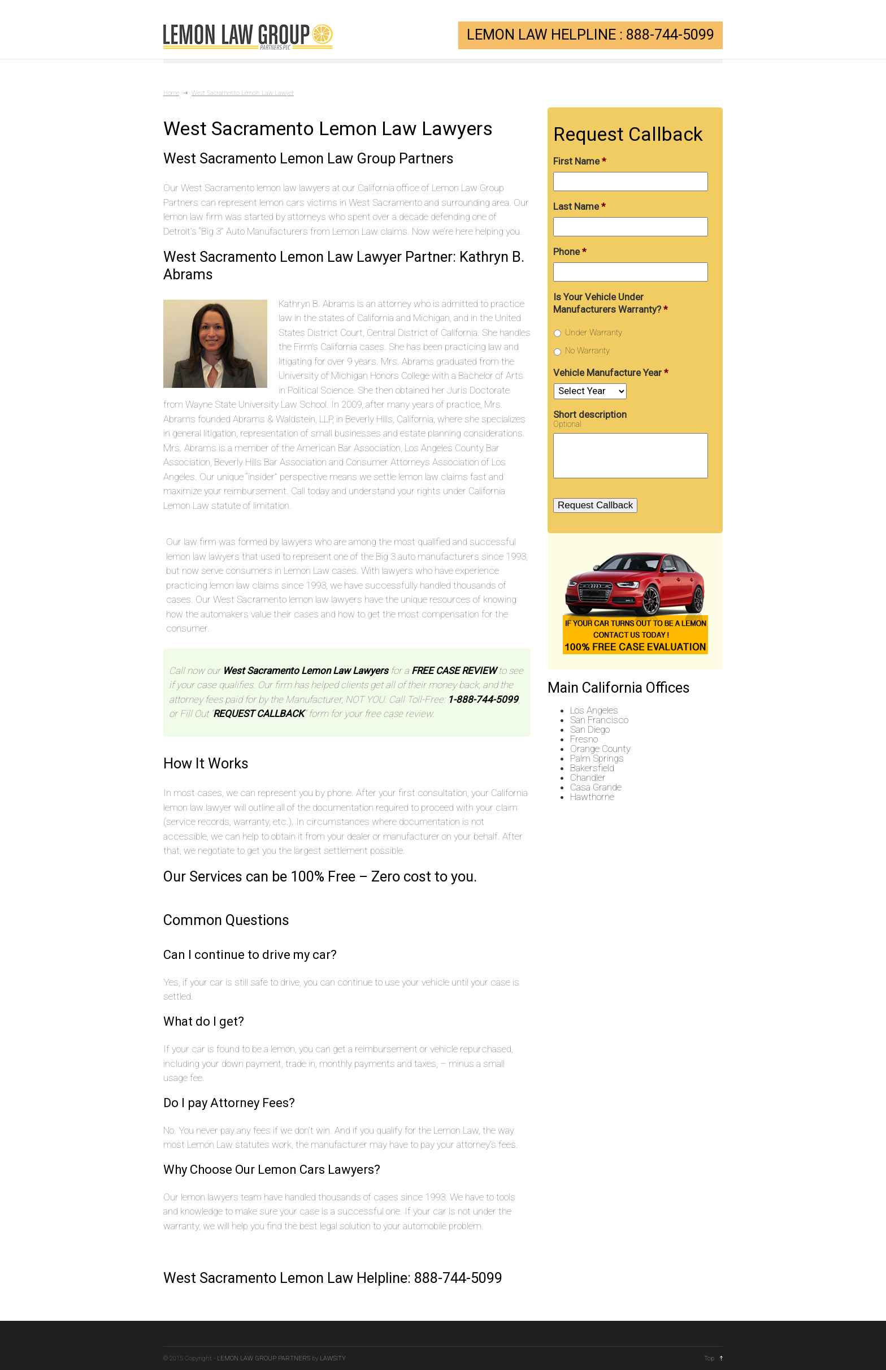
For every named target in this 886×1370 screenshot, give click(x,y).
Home (171, 93)
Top (709, 1358)
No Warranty (587, 350)
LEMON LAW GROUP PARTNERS (263, 1358)
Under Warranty (593, 332)
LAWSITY (333, 1358)
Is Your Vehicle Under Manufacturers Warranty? (610, 303)
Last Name (579, 206)
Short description (590, 414)
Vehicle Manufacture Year (610, 372)
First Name (579, 161)
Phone (570, 251)
